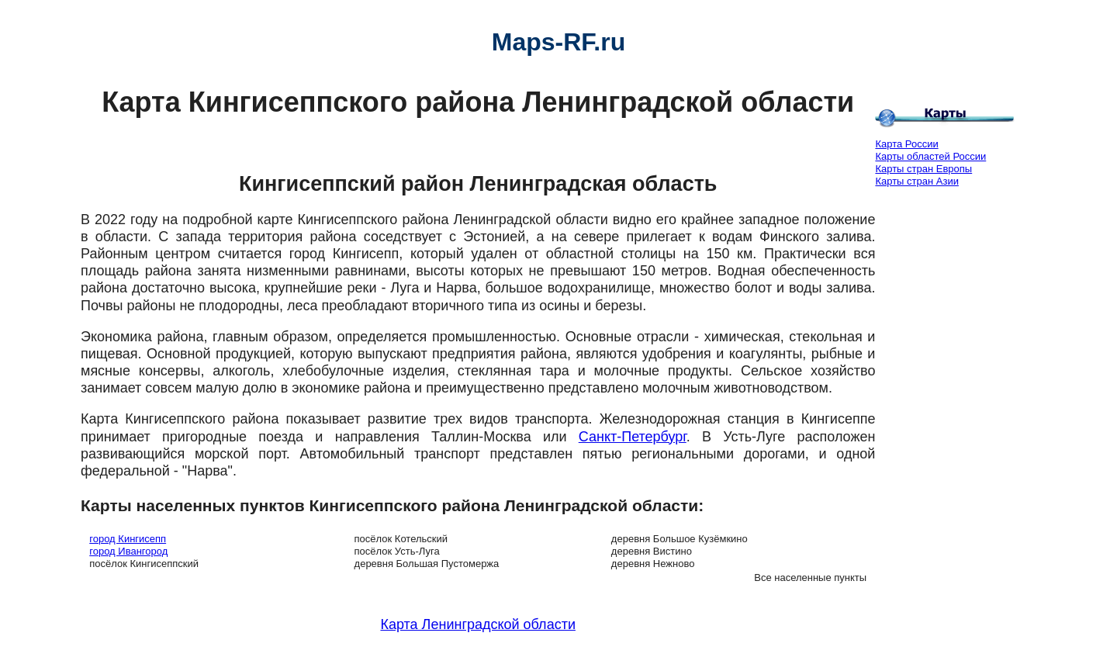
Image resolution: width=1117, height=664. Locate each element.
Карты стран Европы (923, 169)
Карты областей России (930, 156)
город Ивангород (128, 551)
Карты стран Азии (917, 181)
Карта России (906, 144)
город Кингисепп (127, 539)
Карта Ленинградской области (477, 624)
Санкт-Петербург (632, 436)
